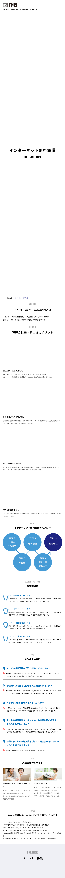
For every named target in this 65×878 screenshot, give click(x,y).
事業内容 (9, 298)
